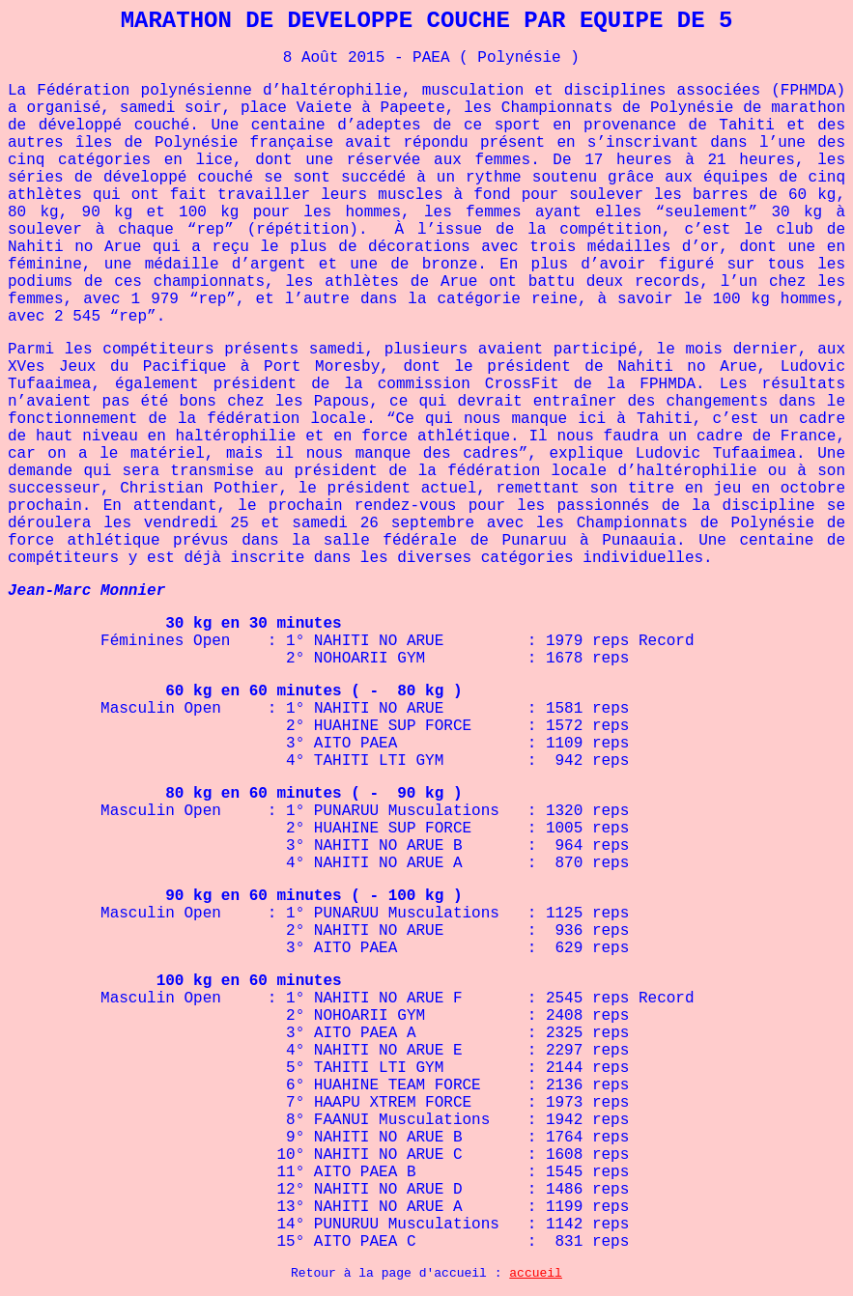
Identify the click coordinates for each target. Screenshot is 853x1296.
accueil (535, 1273)
